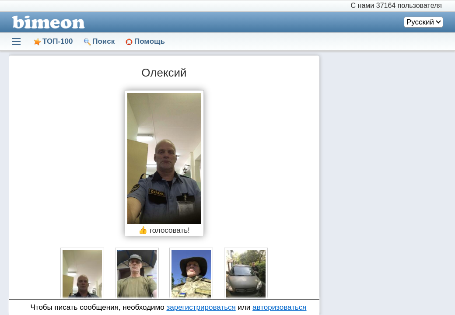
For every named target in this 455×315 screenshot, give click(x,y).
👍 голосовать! (164, 230)
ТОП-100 (57, 41)
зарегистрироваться (200, 307)
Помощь (149, 41)
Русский (420, 22)
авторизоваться (279, 307)
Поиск (103, 41)
